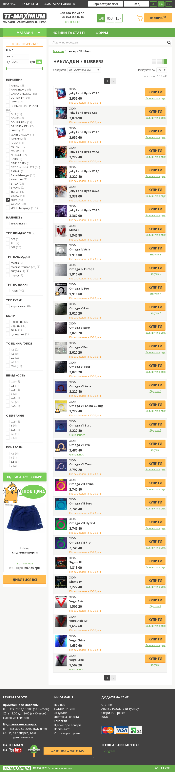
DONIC (15, 118)
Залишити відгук (155, 98)
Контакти (73, 22)
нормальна (18, 306)
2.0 (12, 357)
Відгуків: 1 (155, 313)
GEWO (15, 130)
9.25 (13, 397)
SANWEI (15, 171)
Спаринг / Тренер (113, 713)
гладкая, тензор (20, 267)
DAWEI (15, 102)
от (8, 57)
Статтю (106, 705)
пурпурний (17, 334)
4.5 (12, 453)
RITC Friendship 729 (22, 167)
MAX (13, 366)
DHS (13, 114)
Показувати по (146, 70)
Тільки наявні (19, 223)
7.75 (13, 389)
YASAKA (15, 204)
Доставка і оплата (59, 4)
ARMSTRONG (19, 89)
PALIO (14, 159)
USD (110, 18)
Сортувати (59, 70)
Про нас (9, 4)
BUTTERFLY (17, 97)
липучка (16, 271)
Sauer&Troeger (20, 175)
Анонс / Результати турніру (120, 708)
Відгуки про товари (25, 477)
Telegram (106, 751)
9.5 (12, 402)
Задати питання (65, 708)
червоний (17, 321)
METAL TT (16, 146)
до (8, 62)
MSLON (15, 151)
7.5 (12, 385)
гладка (15, 263)
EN (168, 4)
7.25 (13, 381)
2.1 (12, 362)
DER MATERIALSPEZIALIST (26, 106)
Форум (102, 33)
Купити (155, 92)
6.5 (12, 461)
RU (153, 4)
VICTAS (15, 195)
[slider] (6, 68)
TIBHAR (15, 191)
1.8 (12, 353)
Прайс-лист (62, 729)
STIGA (14, 183)
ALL (13, 243)
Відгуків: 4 (155, 293)
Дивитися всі (24, 580)
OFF (13, 247)
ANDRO (15, 85)
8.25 (13, 429)
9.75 (13, 406)
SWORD (15, 187)
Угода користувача (67, 733)
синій (14, 330)
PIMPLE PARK (18, 163)
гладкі (14, 290)
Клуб (104, 717)
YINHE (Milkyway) (20, 208)
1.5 (12, 349)
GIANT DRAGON (20, 134)
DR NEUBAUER (19, 126)
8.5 (12, 434)
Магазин (58, 51)
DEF (13, 239)
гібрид (15, 275)
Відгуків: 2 (155, 274)
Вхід (136, 4)
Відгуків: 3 (155, 254)
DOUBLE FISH (18, 122)
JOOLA (14, 142)
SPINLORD (17, 179)
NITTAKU (16, 155)
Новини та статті (68, 33)
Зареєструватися (106, 4)
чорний (15, 326)
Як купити (30, 4)
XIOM (14, 200)
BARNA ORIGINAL (21, 93)
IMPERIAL (16, 138)
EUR (118, 18)
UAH (101, 18)
